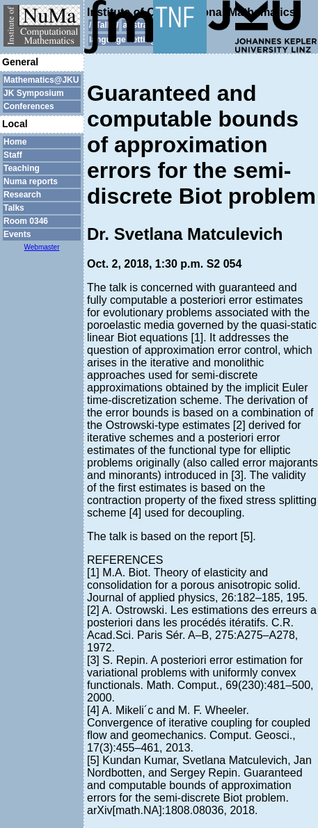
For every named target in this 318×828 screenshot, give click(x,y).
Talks (13, 208)
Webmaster (42, 247)
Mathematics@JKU (41, 80)
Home (14, 142)
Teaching (21, 168)
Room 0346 (25, 221)
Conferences (28, 106)
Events (17, 234)
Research (22, 195)
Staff (12, 155)
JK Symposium (33, 93)
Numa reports (30, 181)
